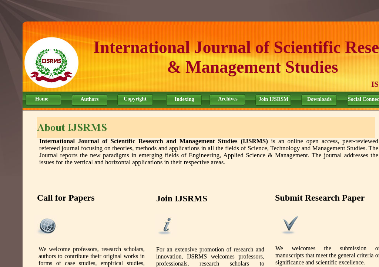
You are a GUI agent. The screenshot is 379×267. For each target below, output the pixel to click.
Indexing (184, 99)
